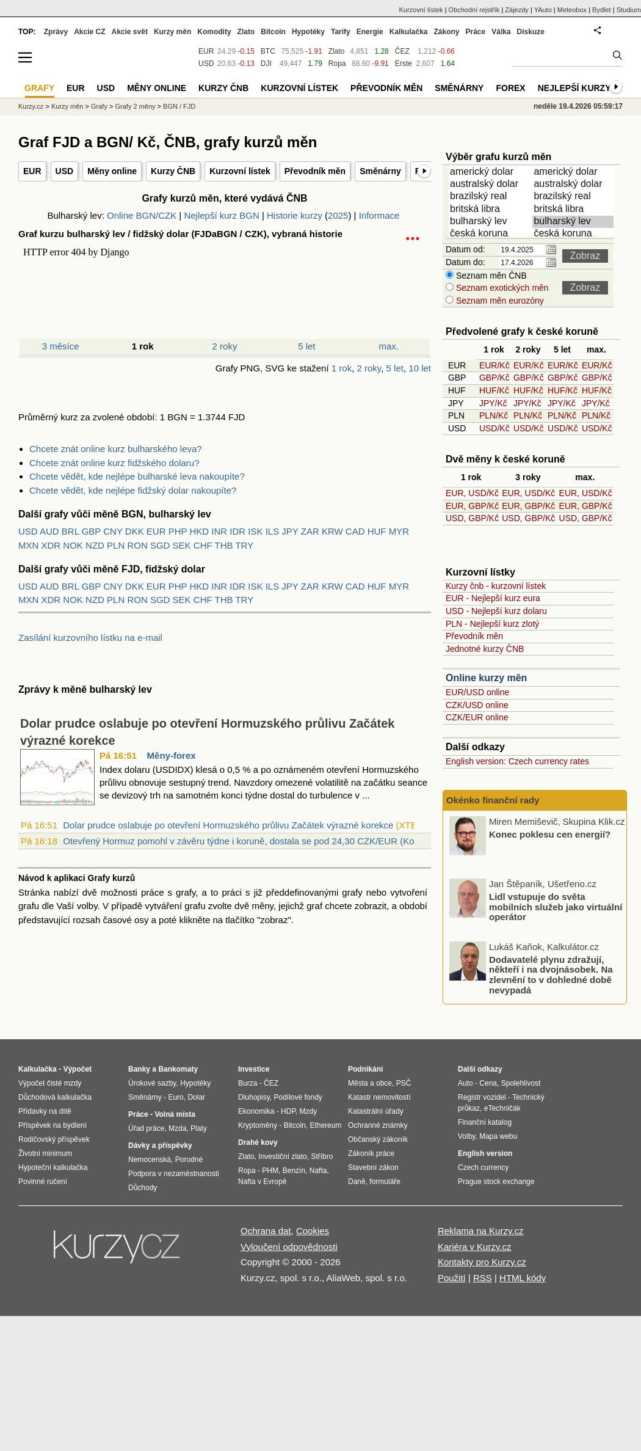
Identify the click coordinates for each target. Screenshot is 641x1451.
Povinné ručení (42, 1181)
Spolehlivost (521, 1083)
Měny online (112, 171)
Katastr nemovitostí (379, 1097)
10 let (419, 368)
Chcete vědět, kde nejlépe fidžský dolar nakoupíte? (132, 490)
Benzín (294, 1170)
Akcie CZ (89, 31)
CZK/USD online (477, 705)
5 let (306, 346)
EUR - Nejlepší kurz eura (493, 598)
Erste (403, 63)
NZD (94, 545)
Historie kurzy (294, 215)
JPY (289, 531)
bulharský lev (491, 222)
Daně (357, 1181)
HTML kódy (522, 1278)
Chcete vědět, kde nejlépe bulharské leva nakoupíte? (137, 476)
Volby (466, 1136)
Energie (370, 31)
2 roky (224, 346)
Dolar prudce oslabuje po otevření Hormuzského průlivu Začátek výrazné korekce (228, 825)
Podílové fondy (297, 1097)
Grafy (99, 106)
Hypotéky (308, 31)
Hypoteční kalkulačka (52, 1167)
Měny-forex (171, 755)
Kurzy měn (172, 31)
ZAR (310, 531)
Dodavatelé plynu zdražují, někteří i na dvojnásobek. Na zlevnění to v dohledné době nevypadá (551, 974)
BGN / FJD (179, 106)
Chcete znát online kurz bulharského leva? (115, 449)
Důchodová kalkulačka (55, 1097)
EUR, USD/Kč (472, 493)
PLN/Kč (493, 415)
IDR (237, 531)
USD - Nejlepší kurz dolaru (496, 611)
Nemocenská (149, 1159)
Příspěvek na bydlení (52, 1125)
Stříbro (322, 1156)
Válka (500, 31)
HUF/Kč (494, 390)
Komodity (214, 31)
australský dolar (491, 184)
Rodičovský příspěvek (54, 1139)
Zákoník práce (371, 1153)
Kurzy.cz (30, 106)
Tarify (340, 31)
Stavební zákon (373, 1167)
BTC (268, 51)
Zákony (446, 31)
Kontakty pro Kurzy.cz (482, 1262)
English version (485, 1153)
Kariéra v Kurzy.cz (475, 1246)
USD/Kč (494, 428)
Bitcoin (273, 31)
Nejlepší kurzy (574, 88)
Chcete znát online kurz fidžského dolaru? (114, 463)
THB (224, 545)
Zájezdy (517, 9)
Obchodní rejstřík (474, 9)
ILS (273, 531)
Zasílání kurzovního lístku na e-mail (90, 637)
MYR (399, 531)
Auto (465, 1083)
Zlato (336, 51)
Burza (247, 1083)
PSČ (403, 1083)
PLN (116, 545)
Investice (253, 1069)
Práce (476, 31)
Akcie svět (130, 31)
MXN (28, 545)
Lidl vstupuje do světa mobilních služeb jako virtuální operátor (555, 906)
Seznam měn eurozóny (499, 300)
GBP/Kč (494, 377)
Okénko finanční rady (493, 800)
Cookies (312, 1231)
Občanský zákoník (378, 1139)
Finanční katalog (485, 1122)
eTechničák (502, 1108)
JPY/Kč (493, 403)
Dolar (196, 1097)
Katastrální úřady (376, 1111)
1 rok (341, 368)
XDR (51, 545)
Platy (198, 1128)
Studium (629, 9)
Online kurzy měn (486, 678)
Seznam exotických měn (501, 288)
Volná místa (174, 1114)
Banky (139, 1069)
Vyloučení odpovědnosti (289, 1246)
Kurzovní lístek (239, 171)
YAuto (543, 9)
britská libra (491, 209)
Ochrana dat (266, 1231)
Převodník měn (315, 171)
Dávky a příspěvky (160, 1145)
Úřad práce (146, 1128)
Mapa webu (498, 1136)
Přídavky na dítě (44, 1111)
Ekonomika (256, 1111)
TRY (244, 545)
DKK (134, 531)
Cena (488, 1083)
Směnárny (380, 171)
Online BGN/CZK (141, 215)
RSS (482, 1278)
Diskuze (531, 31)
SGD (160, 545)
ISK (255, 531)
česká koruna (491, 234)
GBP (91, 531)
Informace (379, 215)
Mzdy (308, 1111)
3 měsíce (60, 346)
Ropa (337, 63)
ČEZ (402, 51)
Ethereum (325, 1125)
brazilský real (491, 197)
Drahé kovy (258, 1142)
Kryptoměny (257, 1125)
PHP (177, 531)
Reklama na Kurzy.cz (481, 1231)
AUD (49, 531)
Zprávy (56, 31)
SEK (182, 545)
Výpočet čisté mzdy (49, 1083)
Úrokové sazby (152, 1083)
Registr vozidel (482, 1097)
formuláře (384, 1181)
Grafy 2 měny (135, 106)
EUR (32, 171)
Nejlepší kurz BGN (221, 215)
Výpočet (77, 1069)
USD (65, 171)
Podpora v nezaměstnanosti (173, 1173)
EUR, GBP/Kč (472, 506)
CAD (355, 531)
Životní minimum (45, 1153)
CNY (112, 531)
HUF (377, 531)
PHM (270, 1170)
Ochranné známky (377, 1125)
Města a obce (370, 1083)
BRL (70, 531)
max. (389, 346)
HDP (288, 1111)
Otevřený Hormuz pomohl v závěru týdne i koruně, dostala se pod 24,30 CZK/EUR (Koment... (252, 841)
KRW (332, 531)
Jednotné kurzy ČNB (485, 649)
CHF (203, 545)
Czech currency (483, 1167)
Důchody (142, 1187)
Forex (510, 88)
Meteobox (572, 9)
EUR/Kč (494, 365)
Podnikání (365, 1069)
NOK (73, 545)
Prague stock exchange (496, 1181)
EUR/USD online (477, 692)
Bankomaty (178, 1069)
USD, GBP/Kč (472, 518)
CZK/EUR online (477, 717)
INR (219, 531)
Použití (452, 1278)
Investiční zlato (282, 1156)
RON (137, 545)
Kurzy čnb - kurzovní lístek (496, 586)
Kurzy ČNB (173, 171)
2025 (338, 215)
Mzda (177, 1128)
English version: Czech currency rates (517, 761)
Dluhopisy (254, 1097)
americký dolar (491, 172)
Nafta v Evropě (262, 1181)
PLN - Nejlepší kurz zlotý (492, 624)
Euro (175, 1097)
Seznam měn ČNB (490, 275)
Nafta (318, 1170)
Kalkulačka (408, 31)
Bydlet (601, 9)
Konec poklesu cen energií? (549, 833)
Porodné (189, 1159)
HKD (199, 531)
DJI (266, 63)
